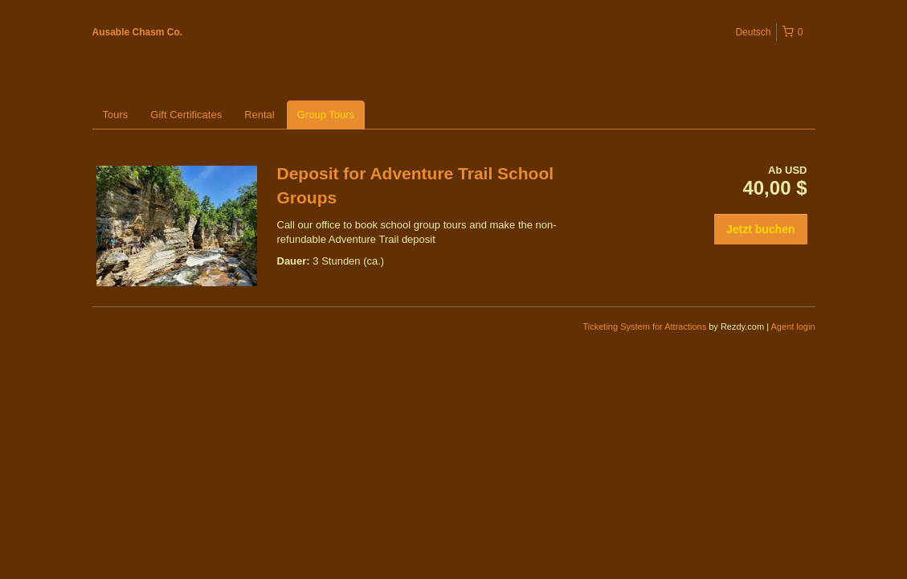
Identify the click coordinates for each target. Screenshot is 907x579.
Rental (259, 115)
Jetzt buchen (760, 229)
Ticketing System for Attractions (646, 326)
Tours (116, 115)
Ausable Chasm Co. (137, 32)
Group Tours (325, 115)
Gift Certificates (186, 115)
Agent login (792, 326)
